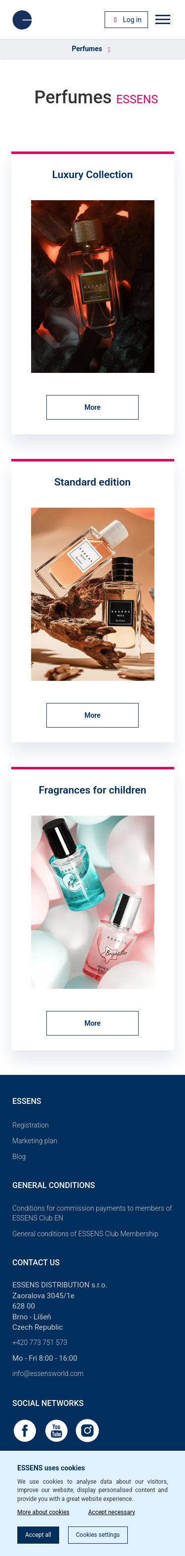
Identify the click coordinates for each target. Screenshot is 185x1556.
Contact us (36, 1262)
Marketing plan (34, 1141)
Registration (30, 1125)
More (92, 407)
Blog (19, 1156)
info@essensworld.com (47, 1373)
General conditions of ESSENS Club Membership (85, 1234)
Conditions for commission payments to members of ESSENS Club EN (92, 1213)
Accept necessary (111, 1512)
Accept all (38, 1534)
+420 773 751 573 (39, 1342)
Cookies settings (98, 1534)
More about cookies (43, 1512)
